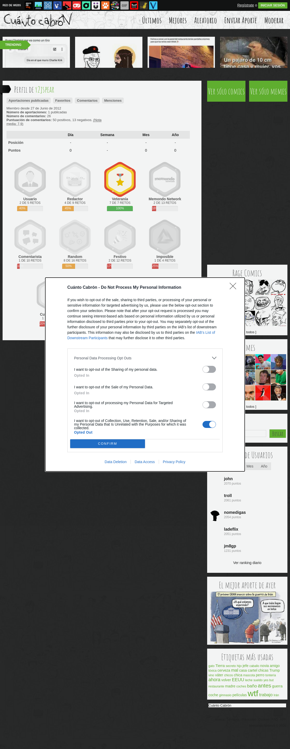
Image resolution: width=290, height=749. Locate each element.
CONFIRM (107, 444)
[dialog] (145, 374)
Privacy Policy (174, 462)
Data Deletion (116, 462)
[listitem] (145, 358)
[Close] (235, 288)
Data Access (145, 462)
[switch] (209, 369)
